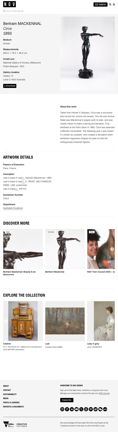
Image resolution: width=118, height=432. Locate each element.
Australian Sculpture (13, 208)
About (6, 386)
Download (9, 86)
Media (5, 398)
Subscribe (66, 400)
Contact (7, 390)
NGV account (104, 393)
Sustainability (10, 394)
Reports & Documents (13, 407)
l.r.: (23, 178)
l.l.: (23, 182)
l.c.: (17, 189)
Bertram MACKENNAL (22, 23)
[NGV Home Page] (9, 4)
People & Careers (11, 403)
